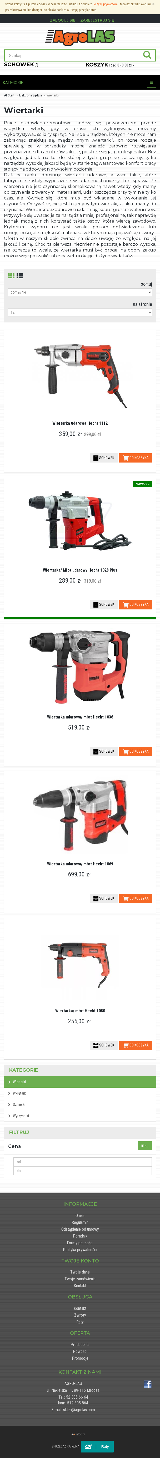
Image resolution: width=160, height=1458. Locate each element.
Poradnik (80, 1236)
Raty (80, 1322)
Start (9, 95)
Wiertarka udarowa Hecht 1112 (80, 423)
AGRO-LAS (73, 1383)
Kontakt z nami (80, 1372)
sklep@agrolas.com (79, 1409)
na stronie (142, 304)
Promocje (80, 1358)
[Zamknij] (153, 4)
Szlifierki (16, 1104)
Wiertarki (17, 1082)
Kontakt (80, 1285)
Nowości (80, 1351)
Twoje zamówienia (80, 1278)
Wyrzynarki (18, 1116)
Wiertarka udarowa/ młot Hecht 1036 (80, 717)
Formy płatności (80, 1242)
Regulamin (80, 1222)
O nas (80, 1215)
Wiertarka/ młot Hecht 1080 (80, 1010)
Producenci (80, 1344)
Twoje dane (80, 1272)
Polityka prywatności (80, 1249)
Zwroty (80, 1315)
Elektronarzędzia (30, 95)
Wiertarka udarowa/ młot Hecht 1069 (80, 863)
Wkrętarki (17, 1093)
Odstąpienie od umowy (80, 1229)
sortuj (146, 284)
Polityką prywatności (105, 4)
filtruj (144, 1146)
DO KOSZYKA (136, 458)
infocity (80, 1434)
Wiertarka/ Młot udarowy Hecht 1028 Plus (80, 570)
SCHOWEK (103, 458)
